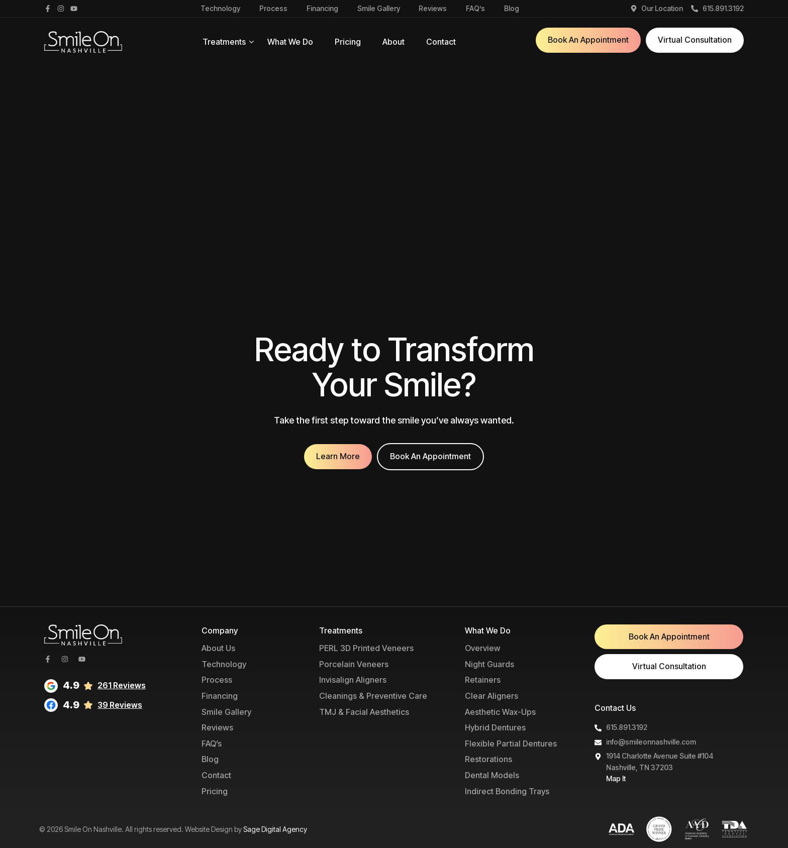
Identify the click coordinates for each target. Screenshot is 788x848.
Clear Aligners (491, 696)
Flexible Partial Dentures (511, 743)
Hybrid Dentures (495, 727)
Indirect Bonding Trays (507, 791)
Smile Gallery (378, 8)
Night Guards (489, 664)
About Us (218, 648)
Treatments (224, 42)
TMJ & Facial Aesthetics (364, 712)
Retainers (483, 680)
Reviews (433, 8)
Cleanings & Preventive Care (373, 696)
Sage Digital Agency (275, 829)
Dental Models (492, 775)
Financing (322, 8)
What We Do (290, 42)
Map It (616, 778)
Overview (483, 648)
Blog (511, 8)
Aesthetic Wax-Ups (500, 712)
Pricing (348, 42)
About (393, 42)
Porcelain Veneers (353, 664)
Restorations (488, 759)
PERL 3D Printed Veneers (366, 648)
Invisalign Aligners (352, 680)
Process (273, 8)
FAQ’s (475, 8)
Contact (441, 42)
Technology (220, 8)
